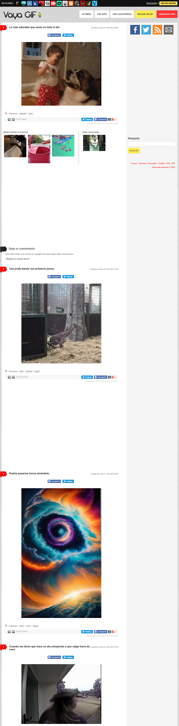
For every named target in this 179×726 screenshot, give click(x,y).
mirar (28, 626)
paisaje (35, 626)
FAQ (168, 163)
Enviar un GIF (145, 14)
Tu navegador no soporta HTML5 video (61, 74)
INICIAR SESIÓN (168, 3)
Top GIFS (102, 14)
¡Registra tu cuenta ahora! (18, 259)
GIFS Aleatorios (122, 14)
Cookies (161, 163)
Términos (142, 163)
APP (173, 163)
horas (22, 626)
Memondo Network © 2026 (163, 167)
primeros (29, 371)
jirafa (21, 371)
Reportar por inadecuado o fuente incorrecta (102, 123)
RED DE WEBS (7, 3)
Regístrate (151, 3)
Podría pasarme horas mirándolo (29, 473)
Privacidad (152, 163)
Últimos (86, 14)
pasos (37, 371)
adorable (23, 114)
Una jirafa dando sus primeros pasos (31, 268)
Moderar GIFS (167, 14)
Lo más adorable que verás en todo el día (34, 27)
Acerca (134, 163)
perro (30, 114)
